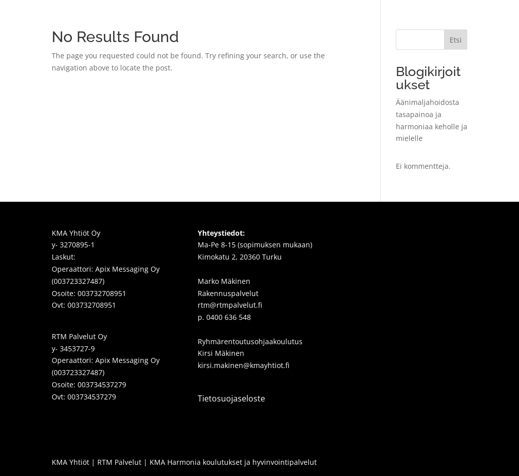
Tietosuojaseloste (231, 398)
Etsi (456, 40)
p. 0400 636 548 (224, 317)
